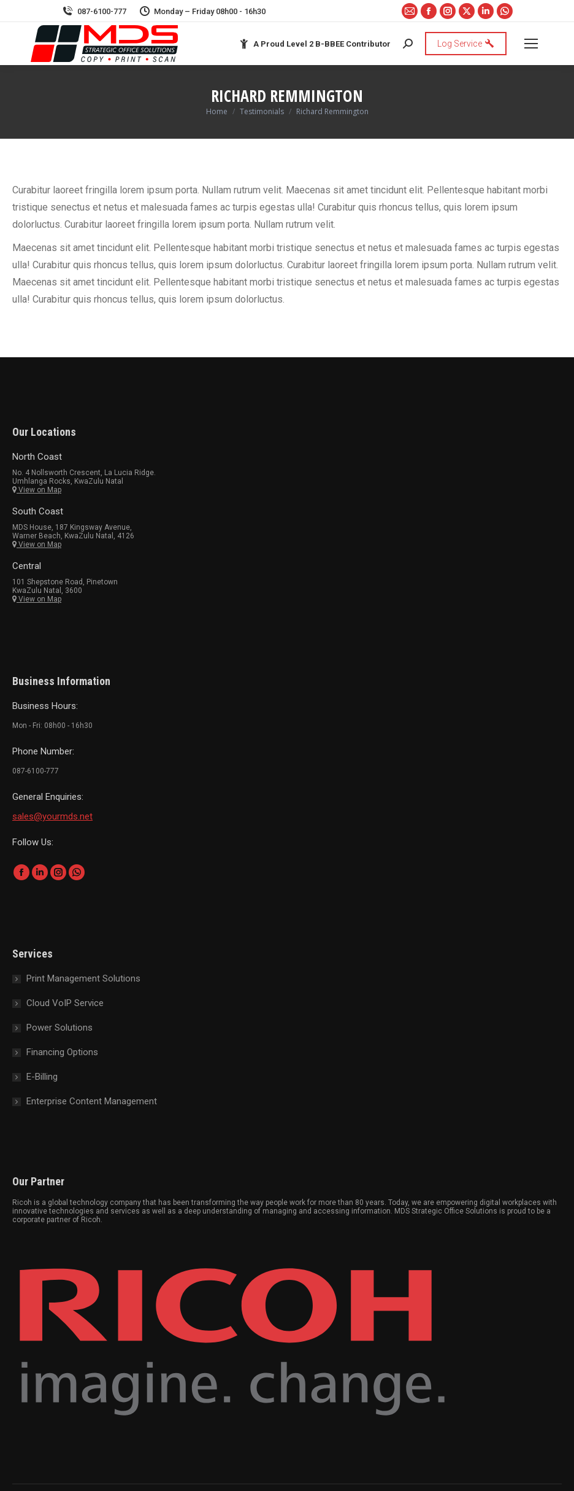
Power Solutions (59, 1027)
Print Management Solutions (83, 978)
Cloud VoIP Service (65, 1003)
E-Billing (42, 1076)
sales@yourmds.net (52, 816)
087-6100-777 (93, 11)
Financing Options (62, 1052)
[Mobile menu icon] (531, 43)
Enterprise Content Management (91, 1101)
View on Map (36, 490)
